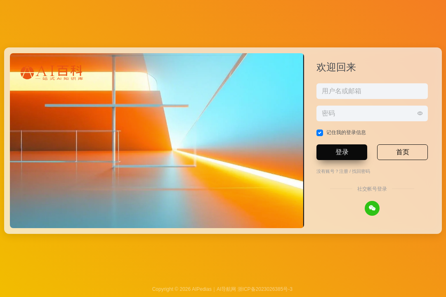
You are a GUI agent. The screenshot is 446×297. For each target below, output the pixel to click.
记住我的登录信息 (346, 132)
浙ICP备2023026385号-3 (265, 289)
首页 (402, 152)
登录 (342, 152)
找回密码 (361, 171)
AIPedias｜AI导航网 (214, 289)
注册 (343, 171)
